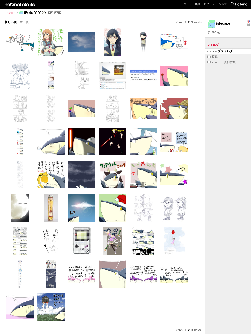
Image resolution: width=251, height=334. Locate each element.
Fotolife (10, 13)
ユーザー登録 (192, 4)
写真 (212, 56)
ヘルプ (223, 4)
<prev (179, 22)
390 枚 (214, 32)
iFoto (28, 12)
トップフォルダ (220, 51)
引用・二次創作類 (221, 62)
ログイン (209, 4)
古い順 (24, 22)
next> (198, 22)
